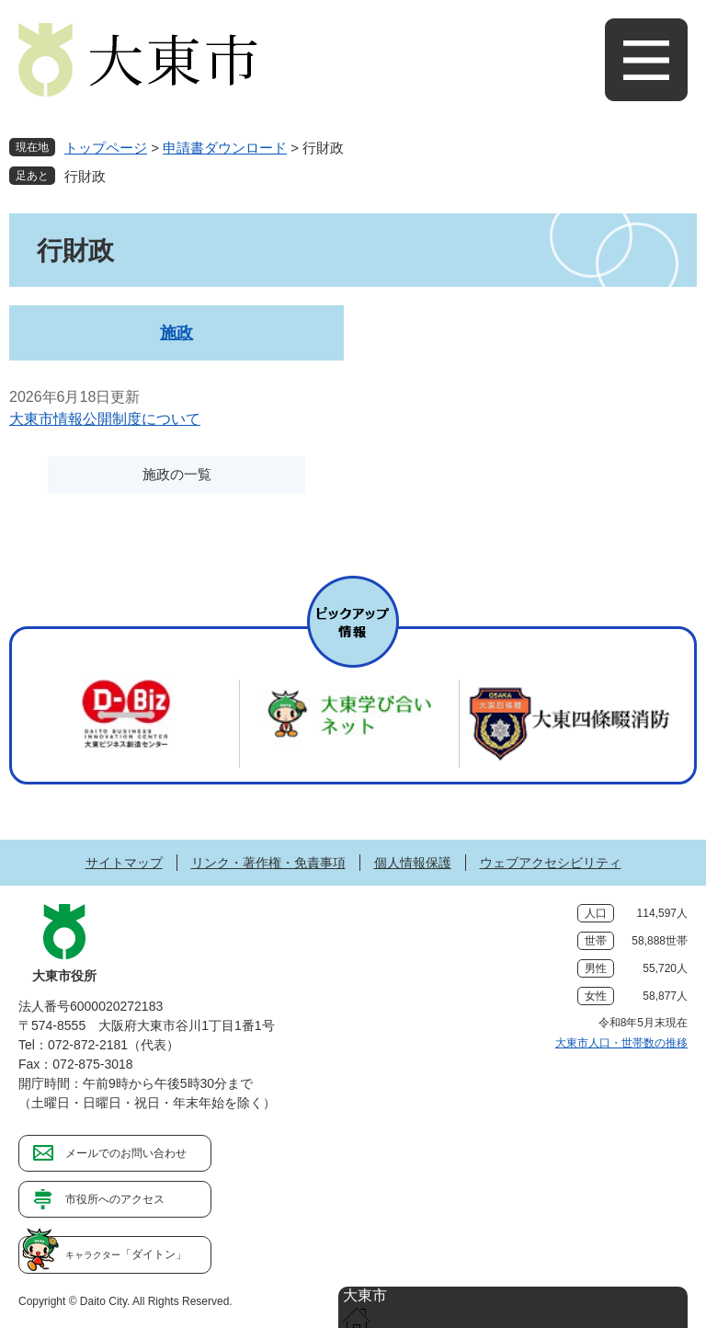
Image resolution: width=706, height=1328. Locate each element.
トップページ (105, 147)
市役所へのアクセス (115, 1199)
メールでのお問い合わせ (126, 1153)
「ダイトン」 (126, 1254)
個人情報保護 (412, 862)
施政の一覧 (176, 474)
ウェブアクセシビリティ (550, 862)
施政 (176, 333)
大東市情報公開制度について (104, 419)
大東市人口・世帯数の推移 (621, 1042)
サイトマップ (124, 862)
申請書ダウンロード (225, 147)
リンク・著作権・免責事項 (268, 862)
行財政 (85, 176)
